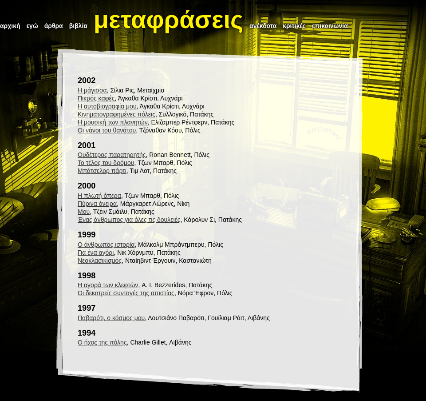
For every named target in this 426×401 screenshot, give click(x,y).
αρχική (10, 25)
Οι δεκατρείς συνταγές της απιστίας (126, 293)
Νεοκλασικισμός (100, 260)
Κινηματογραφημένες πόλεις (116, 114)
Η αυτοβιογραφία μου (107, 106)
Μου (84, 211)
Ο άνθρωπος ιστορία (106, 244)
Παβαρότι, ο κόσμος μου (111, 317)
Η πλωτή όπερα (99, 195)
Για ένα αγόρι (96, 252)
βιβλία (78, 25)
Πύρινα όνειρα (97, 203)
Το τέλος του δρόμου (106, 162)
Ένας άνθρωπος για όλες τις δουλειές (129, 219)
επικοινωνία (330, 25)
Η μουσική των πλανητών (113, 122)
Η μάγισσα (92, 90)
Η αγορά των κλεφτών (108, 285)
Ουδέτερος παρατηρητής (112, 154)
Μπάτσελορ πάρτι (102, 170)
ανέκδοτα (262, 25)
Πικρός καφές (96, 98)
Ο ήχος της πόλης (102, 342)
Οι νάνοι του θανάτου (107, 130)
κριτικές (294, 25)
